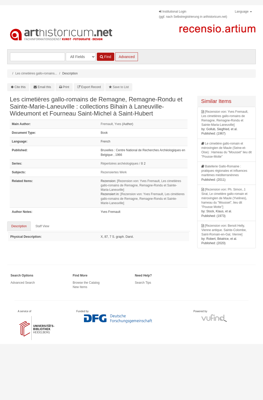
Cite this (20, 87)
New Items (80, 287)
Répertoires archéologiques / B (122, 163)
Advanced (127, 57)
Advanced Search (23, 282)
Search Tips (143, 282)
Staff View (42, 226)
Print (66, 87)
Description (19, 226)
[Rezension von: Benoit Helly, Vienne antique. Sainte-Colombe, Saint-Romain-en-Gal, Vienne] (224, 230)
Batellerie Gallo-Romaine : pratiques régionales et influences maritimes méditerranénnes (224, 171)
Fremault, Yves (111, 124)
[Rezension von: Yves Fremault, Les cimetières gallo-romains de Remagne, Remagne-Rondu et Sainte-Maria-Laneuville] (141, 185)
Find (105, 57)
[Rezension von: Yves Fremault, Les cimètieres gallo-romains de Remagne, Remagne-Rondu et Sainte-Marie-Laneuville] (143, 198)
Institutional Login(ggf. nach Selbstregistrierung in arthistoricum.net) (193, 14)
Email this (44, 87)
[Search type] (81, 56)
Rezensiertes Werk (114, 172)
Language (243, 11)
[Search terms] (37, 56)
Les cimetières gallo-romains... (36, 73)
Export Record (91, 87)
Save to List (121, 87)
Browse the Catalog (86, 282)
